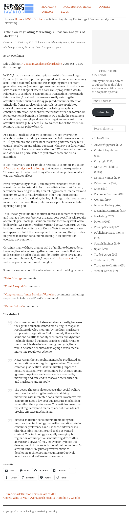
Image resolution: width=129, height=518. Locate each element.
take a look (63, 258)
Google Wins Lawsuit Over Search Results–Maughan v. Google (41, 497)
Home (19, 19)
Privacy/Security (25, 47)
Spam (58, 47)
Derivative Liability (106, 166)
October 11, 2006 (13, 42)
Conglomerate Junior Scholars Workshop (30, 294)
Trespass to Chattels (107, 265)
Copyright (100, 161)
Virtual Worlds (103, 271)
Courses (104, 6)
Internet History (104, 205)
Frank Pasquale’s (15, 286)
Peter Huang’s (14, 278)
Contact (47, 11)
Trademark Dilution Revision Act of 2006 (32, 494)
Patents (99, 221)
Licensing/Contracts (106, 210)
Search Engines (44, 47)
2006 (28, 19)
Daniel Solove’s (14, 306)
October (39, 19)
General (99, 199)
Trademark (101, 260)
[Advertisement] (110, 47)
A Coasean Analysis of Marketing (42, 63)
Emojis (98, 188)
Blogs (65, 11)
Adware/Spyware (60, 42)
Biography (48, 6)
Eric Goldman (37, 42)
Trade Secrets (103, 254)
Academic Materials (77, 6)
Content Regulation (106, 150)
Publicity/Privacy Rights (109, 232)
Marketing (9, 47)
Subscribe (103, 112)
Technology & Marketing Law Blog (39, 511)
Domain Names (104, 177)
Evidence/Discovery (106, 194)
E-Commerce (78, 42)
